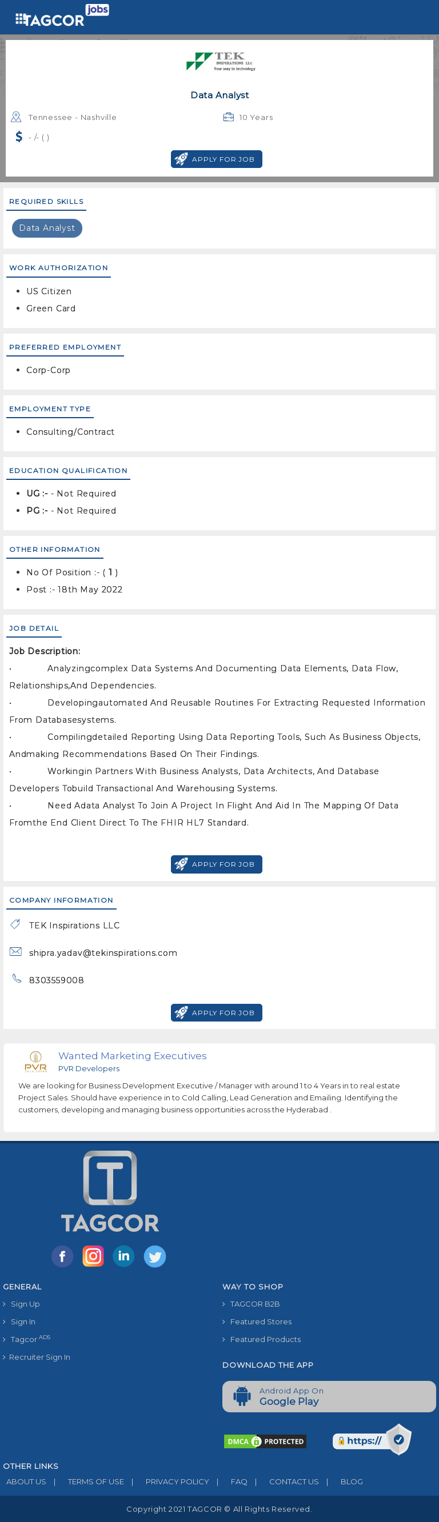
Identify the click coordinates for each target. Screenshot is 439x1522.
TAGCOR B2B (251, 1303)
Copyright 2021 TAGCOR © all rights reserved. (219, 1508)
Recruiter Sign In (36, 1356)
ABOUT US (24, 1481)
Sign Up (21, 1303)
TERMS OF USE (85, 1481)
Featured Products (261, 1339)
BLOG (341, 1481)
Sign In (19, 1321)
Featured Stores (257, 1321)
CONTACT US (283, 1481)
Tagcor (26, 1339)
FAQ (228, 1481)
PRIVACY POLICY (166, 1481)
